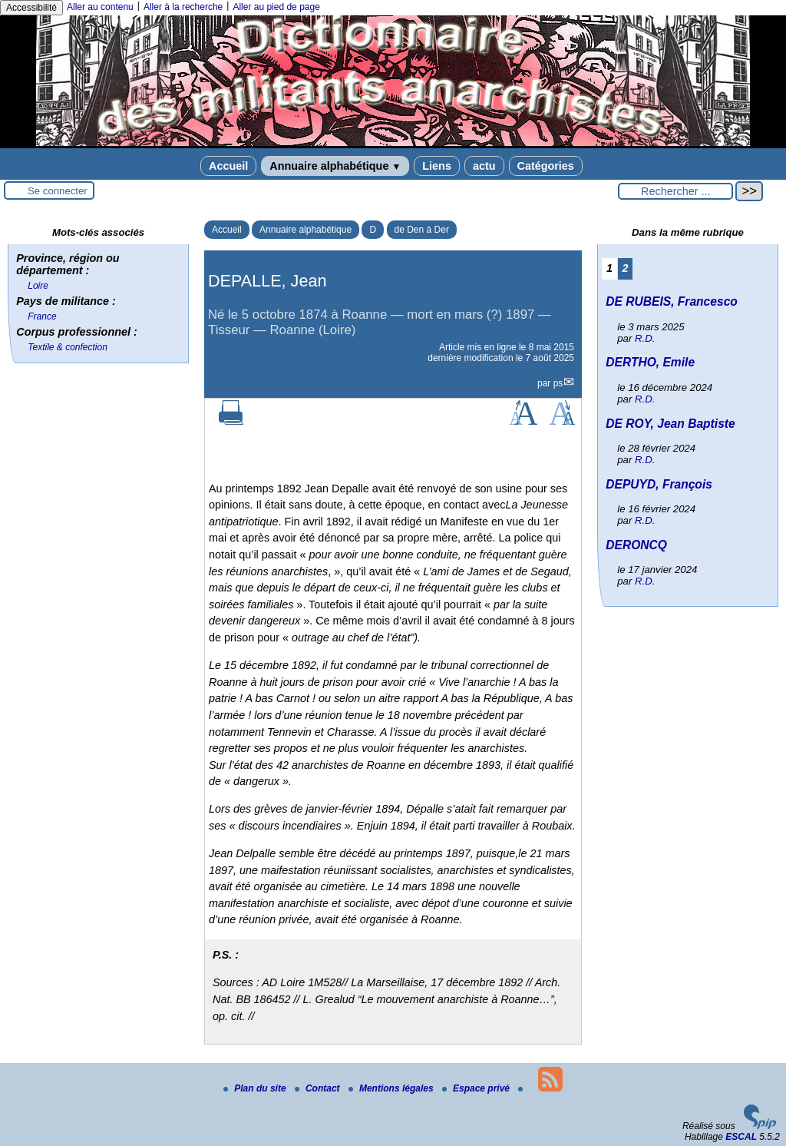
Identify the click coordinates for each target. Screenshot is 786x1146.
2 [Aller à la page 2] (626, 268)
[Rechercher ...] (675, 191)
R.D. (645, 338)
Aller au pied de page (276, 7)
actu (484, 166)
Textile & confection (67, 347)
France (42, 316)
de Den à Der (422, 229)
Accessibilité (31, 7)
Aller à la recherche (183, 7)
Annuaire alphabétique (335, 166)
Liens (436, 166)
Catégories (545, 166)
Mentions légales (392, 1088)
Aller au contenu (100, 7)
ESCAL (741, 1136)
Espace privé (477, 1088)
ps (558, 383)
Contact (318, 1088)
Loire (38, 285)
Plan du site (256, 1088)
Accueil (228, 166)
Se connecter (58, 191)
